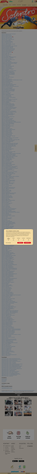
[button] (8, 242)
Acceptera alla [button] (27, 242)
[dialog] (18, 237)
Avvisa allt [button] (20, 242)
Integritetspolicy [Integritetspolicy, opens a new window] (12, 236)
